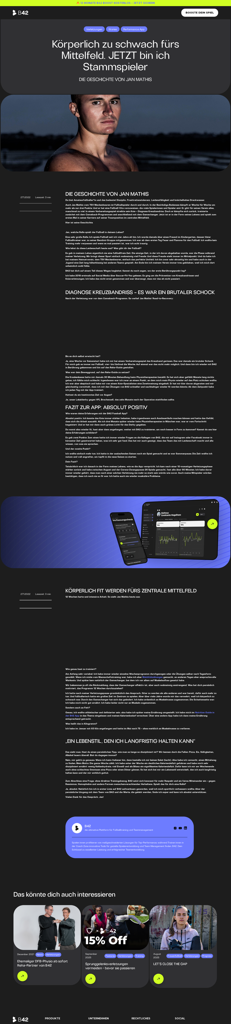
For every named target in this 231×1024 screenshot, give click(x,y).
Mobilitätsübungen (152, 677)
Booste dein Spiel (200, 12)
